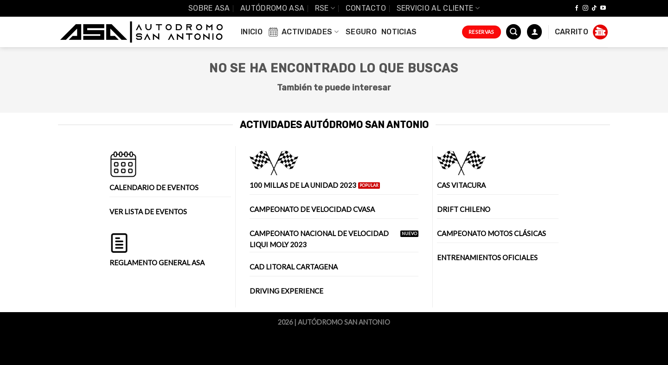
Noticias (399, 31)
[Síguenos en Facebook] (576, 8)
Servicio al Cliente (438, 8)
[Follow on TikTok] (594, 8)
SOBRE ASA (209, 8)
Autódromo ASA (272, 8)
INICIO (252, 31)
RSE (325, 8)
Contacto (366, 8)
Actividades (303, 32)
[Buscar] (513, 31)
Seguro (361, 31)
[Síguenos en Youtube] (603, 8)
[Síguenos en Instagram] (585, 8)
